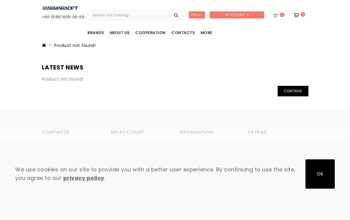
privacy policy (83, 178)
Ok (320, 173)
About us (120, 32)
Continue (293, 90)
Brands (96, 32)
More (206, 32)
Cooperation (150, 32)
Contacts (183, 32)
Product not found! (75, 45)
